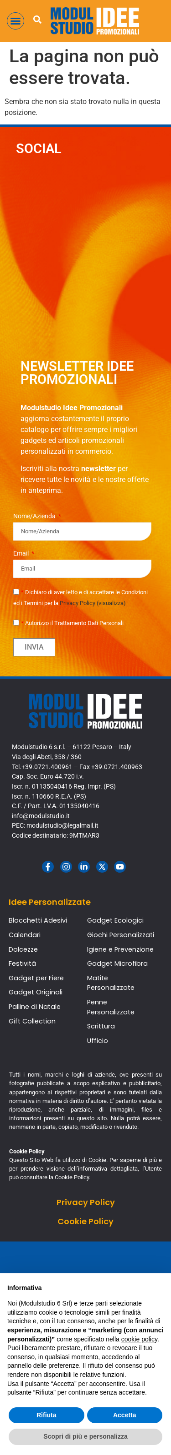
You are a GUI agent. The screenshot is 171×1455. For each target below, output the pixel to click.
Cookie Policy (85, 1221)
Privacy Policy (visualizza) (93, 603)
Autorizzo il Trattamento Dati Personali (72, 623)
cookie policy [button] (139, 1339)
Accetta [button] (124, 1415)
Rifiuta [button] (46, 1415)
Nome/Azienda (35, 516)
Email (21, 553)
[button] (15, 21)
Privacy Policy (86, 1202)
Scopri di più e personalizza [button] (85, 1436)
